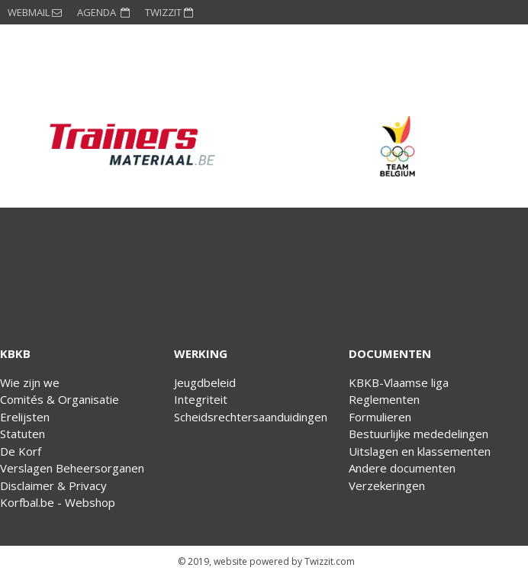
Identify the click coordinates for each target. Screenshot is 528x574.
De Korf (20, 451)
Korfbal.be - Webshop (57, 502)
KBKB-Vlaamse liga (399, 382)
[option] (132, 146)
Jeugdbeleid (205, 382)
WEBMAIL (35, 12)
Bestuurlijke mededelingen (418, 433)
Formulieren (380, 416)
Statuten (22, 433)
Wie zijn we (30, 382)
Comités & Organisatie (59, 399)
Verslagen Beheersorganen (72, 468)
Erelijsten (25, 416)
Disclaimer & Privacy (53, 485)
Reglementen (384, 399)
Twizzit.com (329, 561)
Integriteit (200, 399)
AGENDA (103, 12)
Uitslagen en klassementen (420, 451)
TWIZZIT (169, 12)
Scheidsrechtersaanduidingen (250, 416)
